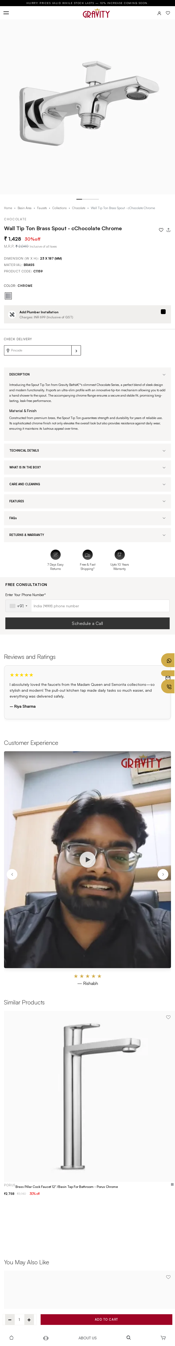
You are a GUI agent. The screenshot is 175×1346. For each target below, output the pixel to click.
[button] (79, 199)
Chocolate (78, 208)
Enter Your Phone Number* (25, 595)
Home (8, 208)
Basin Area (25, 208)
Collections (59, 208)
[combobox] (19, 606)
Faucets (42, 208)
